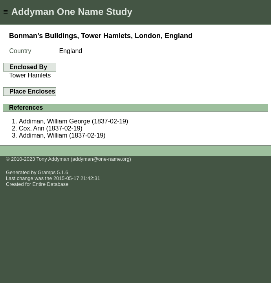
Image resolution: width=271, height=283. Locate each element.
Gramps (47, 172)
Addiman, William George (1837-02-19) (73, 121)
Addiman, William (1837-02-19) (62, 135)
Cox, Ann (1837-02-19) (50, 128)
